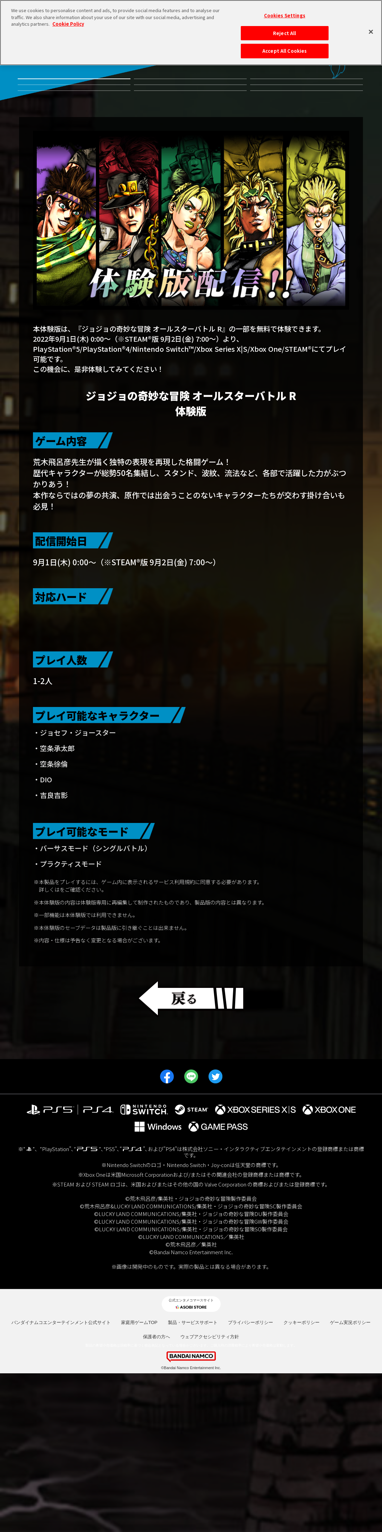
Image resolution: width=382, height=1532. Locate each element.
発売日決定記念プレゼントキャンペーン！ (306, 152)
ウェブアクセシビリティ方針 (209, 1495)
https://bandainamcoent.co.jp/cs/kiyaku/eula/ (113, 1048)
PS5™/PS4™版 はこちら (191, 720)
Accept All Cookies (284, 50)
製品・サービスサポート (193, 1481)
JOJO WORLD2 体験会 (73, 152)
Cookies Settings (284, 15)
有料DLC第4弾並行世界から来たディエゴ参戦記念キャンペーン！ (190, 92)
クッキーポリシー (301, 1481)
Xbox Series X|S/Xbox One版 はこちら (191, 746)
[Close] (371, 31)
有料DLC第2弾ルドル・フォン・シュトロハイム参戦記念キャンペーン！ (74, 123)
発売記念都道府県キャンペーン (306, 123)
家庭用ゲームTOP (139, 1481)
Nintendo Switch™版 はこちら (191, 693)
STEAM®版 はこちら (191, 773)
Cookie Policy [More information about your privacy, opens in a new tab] (68, 23)
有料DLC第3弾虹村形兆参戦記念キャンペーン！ (306, 91)
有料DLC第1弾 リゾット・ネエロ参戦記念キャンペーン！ (190, 123)
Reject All (284, 33)
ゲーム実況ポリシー (350, 1481)
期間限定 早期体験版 (190, 152)
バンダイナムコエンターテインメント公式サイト (61, 1481)
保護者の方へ (156, 1495)
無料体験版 (74, 92)
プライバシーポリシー (250, 1481)
